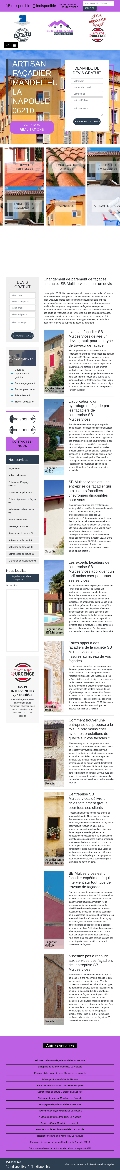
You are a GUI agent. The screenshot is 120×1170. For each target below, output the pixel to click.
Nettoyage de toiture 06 (19, 526)
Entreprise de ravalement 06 (22, 560)
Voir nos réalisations (32, 127)
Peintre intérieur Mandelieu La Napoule (60, 1123)
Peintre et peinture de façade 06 (22, 501)
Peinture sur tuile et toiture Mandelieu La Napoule (60, 1129)
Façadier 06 (14, 468)
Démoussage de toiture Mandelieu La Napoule (60, 1092)
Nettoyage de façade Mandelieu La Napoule (60, 1104)
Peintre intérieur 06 (17, 519)
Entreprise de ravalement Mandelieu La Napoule (60, 1085)
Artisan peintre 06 (17, 475)
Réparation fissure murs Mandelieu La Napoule (60, 1136)
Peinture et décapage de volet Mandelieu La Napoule (60, 1073)
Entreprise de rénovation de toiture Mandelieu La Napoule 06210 (60, 1148)
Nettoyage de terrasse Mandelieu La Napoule (60, 1098)
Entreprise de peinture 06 (20, 492)
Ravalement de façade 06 (20, 533)
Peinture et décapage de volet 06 (20, 484)
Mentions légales (106, 1164)
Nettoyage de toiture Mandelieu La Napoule (60, 1117)
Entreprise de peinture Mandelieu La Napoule (60, 1066)
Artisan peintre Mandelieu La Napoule (60, 1079)
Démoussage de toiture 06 (21, 554)
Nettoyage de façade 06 (20, 540)
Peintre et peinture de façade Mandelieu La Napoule (60, 1060)
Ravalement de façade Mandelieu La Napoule (60, 1110)
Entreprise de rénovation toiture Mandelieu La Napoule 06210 (60, 1142)
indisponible (16, 6)
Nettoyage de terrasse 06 (20, 547)
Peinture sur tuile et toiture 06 (21, 511)
